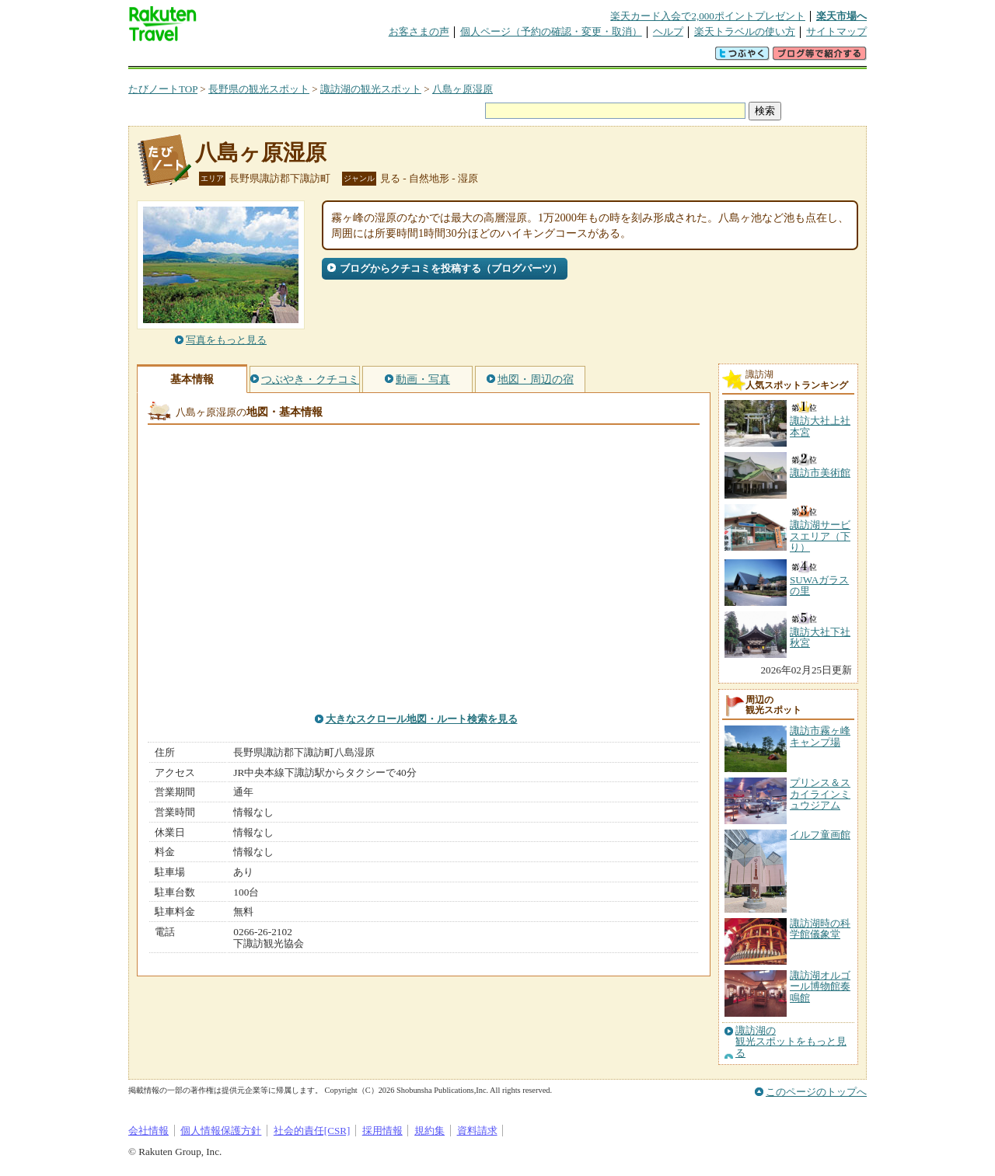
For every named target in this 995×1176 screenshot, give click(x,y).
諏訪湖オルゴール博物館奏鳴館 (820, 986)
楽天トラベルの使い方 (744, 31)
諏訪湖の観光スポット (370, 89)
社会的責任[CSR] (312, 1130)
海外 (246, 58)
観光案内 (501, 58)
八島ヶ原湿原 (462, 89)
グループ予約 (438, 58)
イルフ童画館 (820, 834)
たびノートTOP (162, 89)
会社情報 (148, 1130)
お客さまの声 (419, 31)
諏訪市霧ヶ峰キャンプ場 (820, 736)
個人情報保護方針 (220, 1130)
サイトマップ (836, 31)
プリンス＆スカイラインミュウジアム (820, 794)
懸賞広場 (310, 58)
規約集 (429, 1130)
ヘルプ (668, 31)
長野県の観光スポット (258, 89)
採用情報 (382, 1130)
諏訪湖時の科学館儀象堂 (820, 928)
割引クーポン (374, 58)
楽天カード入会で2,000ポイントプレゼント (707, 16)
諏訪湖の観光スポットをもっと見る (791, 1042)
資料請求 (477, 1130)
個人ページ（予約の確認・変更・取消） (551, 31)
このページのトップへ (816, 1092)
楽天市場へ (841, 16)
